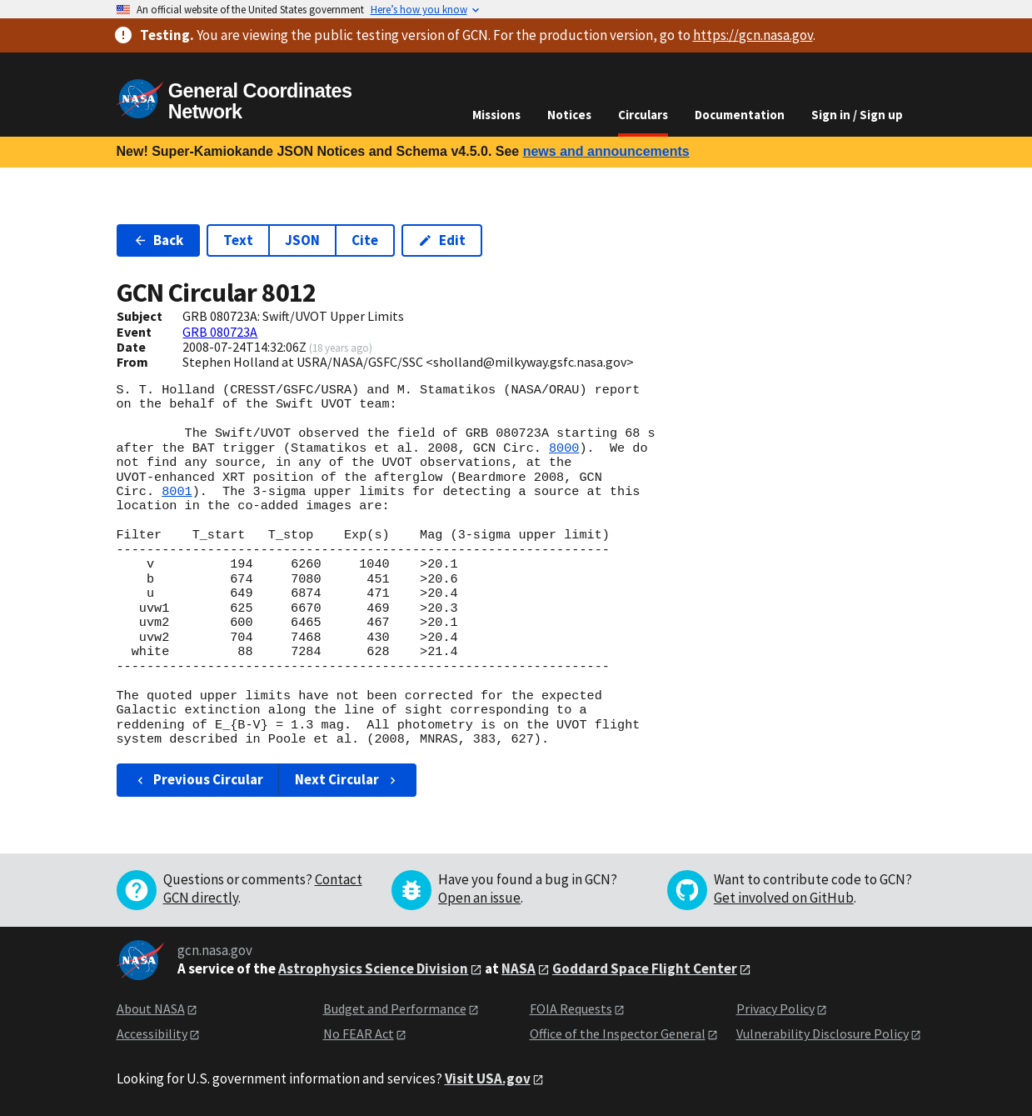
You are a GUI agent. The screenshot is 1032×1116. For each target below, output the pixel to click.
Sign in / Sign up (857, 115)
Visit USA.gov (488, 1078)
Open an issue (479, 897)
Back (158, 240)
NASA (518, 968)
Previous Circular (198, 779)
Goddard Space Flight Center (644, 968)
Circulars (643, 115)
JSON (302, 240)
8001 (177, 491)
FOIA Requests (571, 1008)
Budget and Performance (394, 1008)
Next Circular (347, 779)
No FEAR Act (358, 1033)
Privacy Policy (775, 1008)
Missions (496, 115)
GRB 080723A (219, 331)
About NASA (151, 1008)
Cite (364, 240)
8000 (564, 448)
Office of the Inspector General (617, 1033)
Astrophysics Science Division (373, 968)
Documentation (740, 115)
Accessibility (152, 1033)
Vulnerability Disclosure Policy (822, 1033)
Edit (442, 240)
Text (238, 240)
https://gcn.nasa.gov (753, 35)
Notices (569, 115)
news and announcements (606, 151)
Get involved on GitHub (784, 897)
